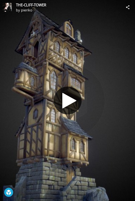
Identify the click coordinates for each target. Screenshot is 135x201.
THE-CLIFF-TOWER (31, 5)
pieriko (26, 10)
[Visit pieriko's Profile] (7, 7)
